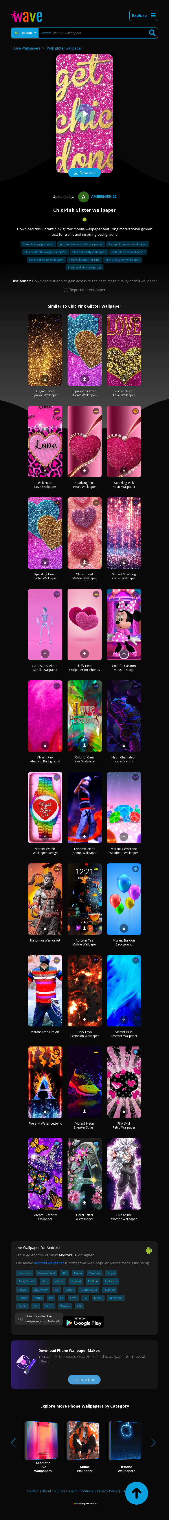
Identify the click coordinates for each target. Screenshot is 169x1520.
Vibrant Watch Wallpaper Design (45, 851)
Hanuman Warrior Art (45, 940)
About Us (49, 1491)
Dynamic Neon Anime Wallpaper (85, 851)
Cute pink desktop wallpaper (127, 244)
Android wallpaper (49, 1263)
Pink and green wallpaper (122, 260)
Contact (33, 1491)
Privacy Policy (107, 1491)
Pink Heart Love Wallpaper (45, 485)
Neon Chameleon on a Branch (123, 759)
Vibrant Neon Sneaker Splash (84, 1125)
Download (84, 173)
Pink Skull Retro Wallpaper (123, 1125)
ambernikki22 (96, 196)
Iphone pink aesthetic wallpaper (81, 244)
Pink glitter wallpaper (64, 48)
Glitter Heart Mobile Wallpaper (84, 576)
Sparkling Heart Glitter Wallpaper (45, 576)
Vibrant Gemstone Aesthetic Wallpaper (124, 851)
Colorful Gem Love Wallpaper (84, 759)
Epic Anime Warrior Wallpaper (124, 1217)
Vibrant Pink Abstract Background (45, 759)
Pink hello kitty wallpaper (89, 252)
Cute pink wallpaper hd (38, 244)
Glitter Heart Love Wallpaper (124, 393)
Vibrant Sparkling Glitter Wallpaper (124, 576)
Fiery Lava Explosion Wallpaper (84, 1034)
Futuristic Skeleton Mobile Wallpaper (45, 668)
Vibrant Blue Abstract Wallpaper (123, 1034)
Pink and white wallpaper (46, 260)
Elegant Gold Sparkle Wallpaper (45, 393)
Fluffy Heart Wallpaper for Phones (84, 668)
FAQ (124, 1491)
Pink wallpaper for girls (84, 260)
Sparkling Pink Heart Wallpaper (84, 485)
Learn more (84, 1379)
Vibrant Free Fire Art (45, 1032)
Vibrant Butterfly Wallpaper (45, 1217)
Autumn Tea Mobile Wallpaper (84, 942)
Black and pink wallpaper (84, 267)
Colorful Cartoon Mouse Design (124, 668)
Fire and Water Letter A (45, 1123)
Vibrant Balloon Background (124, 942)
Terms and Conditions (76, 1491)
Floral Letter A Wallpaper (84, 1217)
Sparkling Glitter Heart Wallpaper (84, 393)
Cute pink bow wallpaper (128, 252)
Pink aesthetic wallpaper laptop (45, 252)
